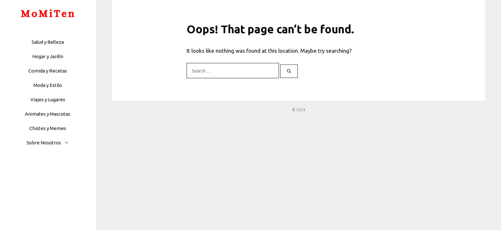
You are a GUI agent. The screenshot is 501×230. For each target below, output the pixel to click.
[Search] (289, 71)
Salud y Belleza (48, 42)
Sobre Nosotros (51, 142)
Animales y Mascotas (47, 114)
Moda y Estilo (48, 85)
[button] (68, 142)
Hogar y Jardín (47, 56)
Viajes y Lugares (47, 99)
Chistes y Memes (47, 128)
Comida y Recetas (47, 70)
